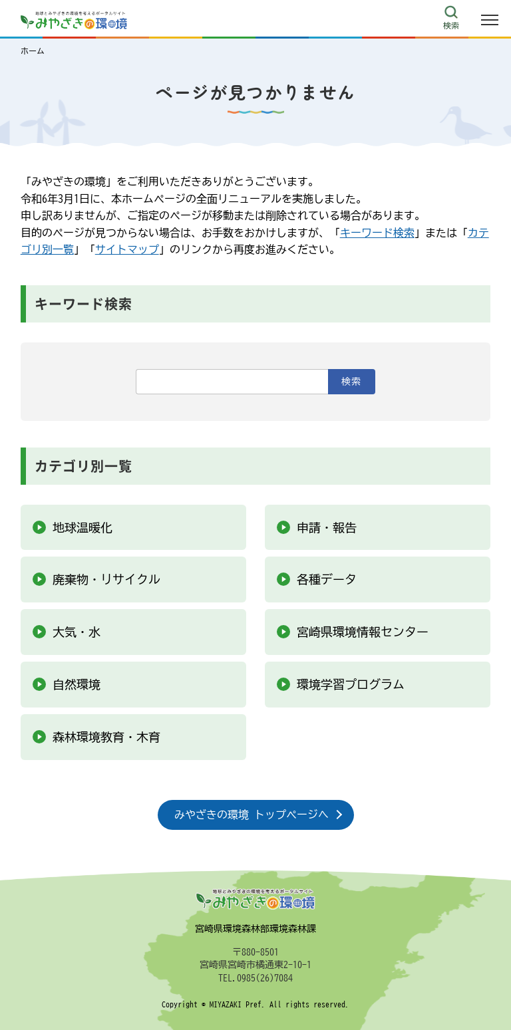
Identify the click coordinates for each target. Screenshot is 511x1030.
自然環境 (76, 684)
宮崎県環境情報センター (362, 632)
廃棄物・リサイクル (106, 579)
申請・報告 (327, 527)
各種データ (327, 579)
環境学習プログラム (351, 684)
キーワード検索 (377, 232)
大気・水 (76, 632)
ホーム (33, 51)
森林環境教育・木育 (106, 737)
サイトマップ (127, 249)
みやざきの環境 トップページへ (251, 814)
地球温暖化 (82, 527)
